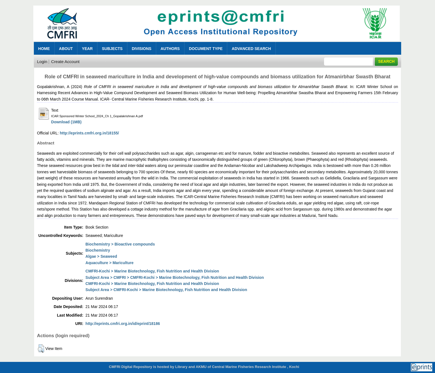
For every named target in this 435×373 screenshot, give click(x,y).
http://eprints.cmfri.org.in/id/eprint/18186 (122, 323)
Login (42, 61)
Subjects (112, 48)
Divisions (141, 48)
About (66, 48)
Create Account (65, 61)
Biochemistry (97, 250)
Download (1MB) (66, 122)
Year (87, 48)
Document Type (205, 48)
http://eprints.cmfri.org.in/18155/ (89, 133)
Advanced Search (251, 48)
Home (44, 48)
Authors (170, 48)
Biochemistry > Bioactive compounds (120, 244)
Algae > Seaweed (101, 256)
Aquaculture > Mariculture (109, 263)
